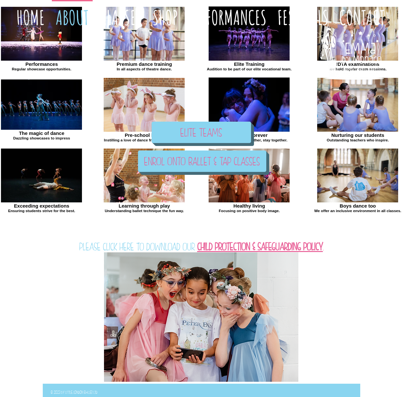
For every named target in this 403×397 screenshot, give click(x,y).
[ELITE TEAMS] (201, 132)
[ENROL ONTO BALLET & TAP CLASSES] (202, 161)
